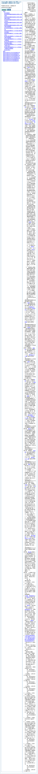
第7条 (29, 428)
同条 (35, 108)
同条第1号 (31, 307)
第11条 (29, 552)
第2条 (28, 327)
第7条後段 (30, 415)
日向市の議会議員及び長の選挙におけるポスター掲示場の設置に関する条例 (30, 638)
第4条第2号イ (32, 595)
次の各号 (31, 119)
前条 (28, 67)
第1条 (26, 595)
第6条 (32, 49)
